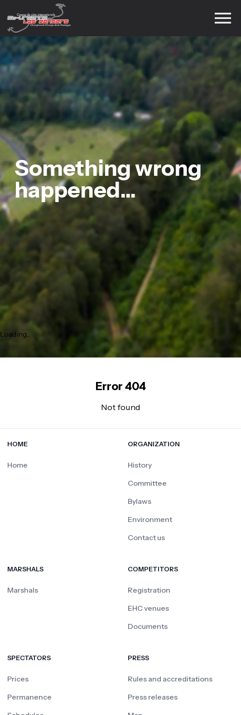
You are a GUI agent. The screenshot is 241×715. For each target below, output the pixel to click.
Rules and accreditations (170, 678)
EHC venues (148, 608)
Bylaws (139, 501)
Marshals (22, 589)
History (140, 464)
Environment (150, 519)
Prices (18, 678)
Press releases (153, 696)
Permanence (29, 696)
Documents (148, 626)
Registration (149, 589)
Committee (147, 483)
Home (17, 464)
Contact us (146, 537)
